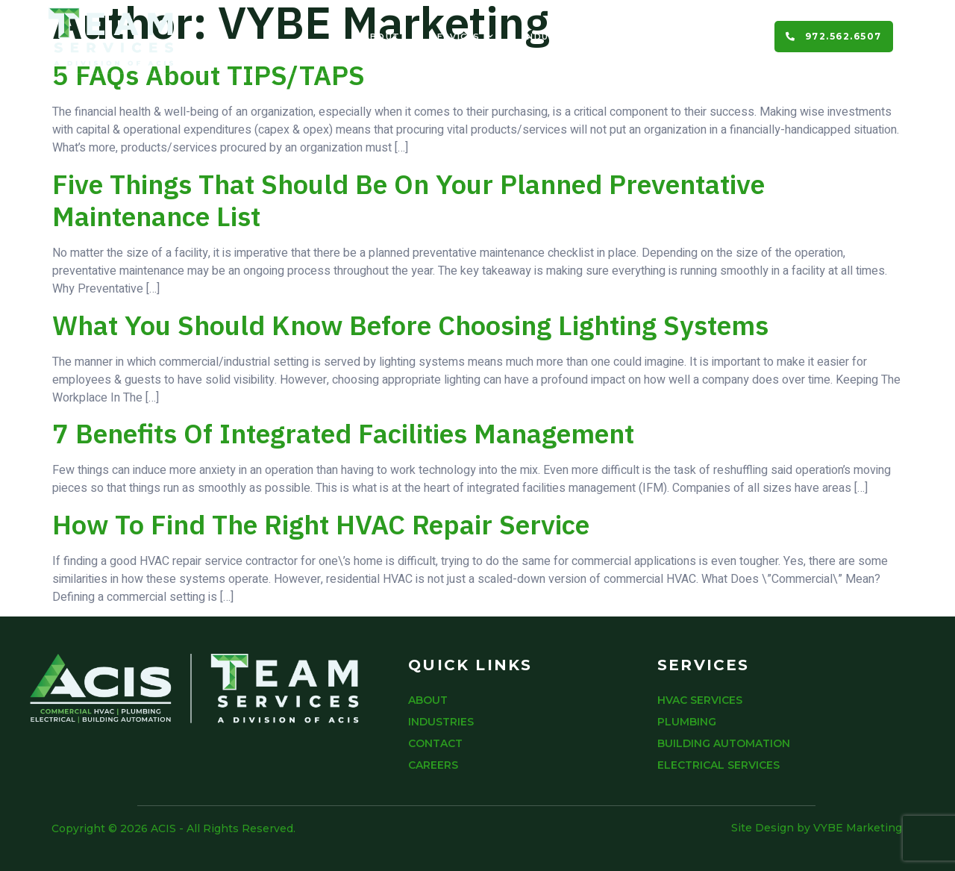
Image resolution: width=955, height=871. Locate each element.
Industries (555, 36)
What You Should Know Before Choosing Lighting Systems (410, 325)
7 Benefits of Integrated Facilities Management (343, 433)
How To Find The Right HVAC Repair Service (320, 524)
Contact (642, 36)
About (382, 36)
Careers (721, 36)
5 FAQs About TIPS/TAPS (208, 75)
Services (462, 36)
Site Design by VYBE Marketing (816, 827)
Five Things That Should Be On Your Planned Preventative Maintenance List (408, 200)
